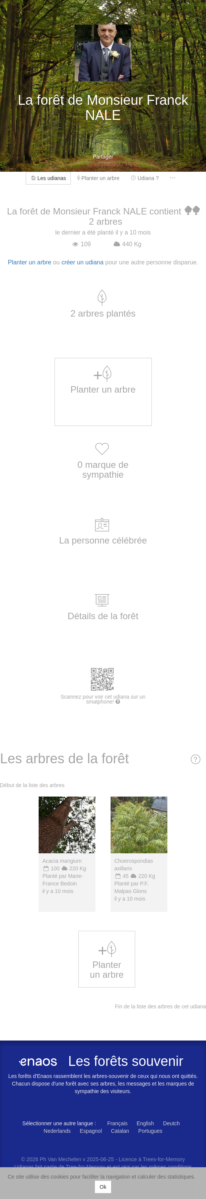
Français (117, 1123)
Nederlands (57, 1131)
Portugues (150, 1131)
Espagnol (91, 1131)
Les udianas (48, 178)
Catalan (120, 1131)
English (145, 1123)
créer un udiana (82, 262)
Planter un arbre (98, 178)
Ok (103, 1187)
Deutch (171, 1123)
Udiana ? (145, 178)
